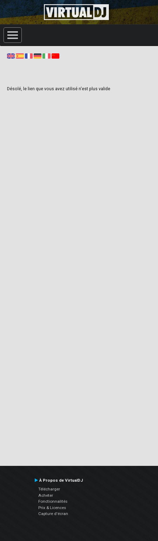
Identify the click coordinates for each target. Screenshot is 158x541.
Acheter (45, 495)
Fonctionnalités (52, 501)
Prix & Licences (52, 507)
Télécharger (49, 489)
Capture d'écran (53, 513)
